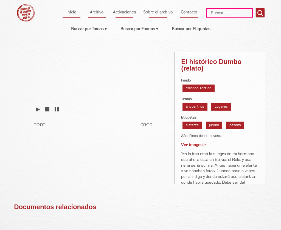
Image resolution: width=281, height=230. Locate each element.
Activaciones (124, 12)
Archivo (96, 12)
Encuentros (195, 106)
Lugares (221, 106)
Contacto (189, 12)
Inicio (71, 12)
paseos (235, 125)
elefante (192, 125)
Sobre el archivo (158, 12)
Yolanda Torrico (198, 88)
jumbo (214, 125)
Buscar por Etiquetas (191, 29)
